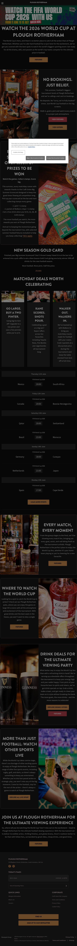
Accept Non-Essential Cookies (55, 158)
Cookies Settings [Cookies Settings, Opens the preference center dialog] (18, 152)
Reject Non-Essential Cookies (35, 158)
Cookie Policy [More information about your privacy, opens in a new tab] (31, 147)
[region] (38, 151)
